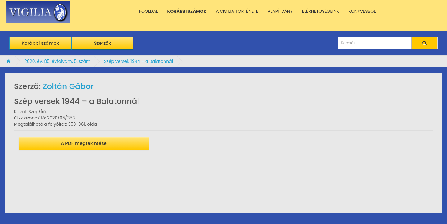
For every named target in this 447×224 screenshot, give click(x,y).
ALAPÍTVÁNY (280, 11)
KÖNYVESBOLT (363, 11)
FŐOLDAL (148, 11)
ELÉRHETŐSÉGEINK (320, 11)
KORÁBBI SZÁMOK (187, 11)
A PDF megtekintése (84, 143)
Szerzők (102, 43)
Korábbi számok (40, 43)
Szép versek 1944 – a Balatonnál (138, 61)
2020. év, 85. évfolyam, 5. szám (58, 61)
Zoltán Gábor (68, 86)
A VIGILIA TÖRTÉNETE (237, 11)
